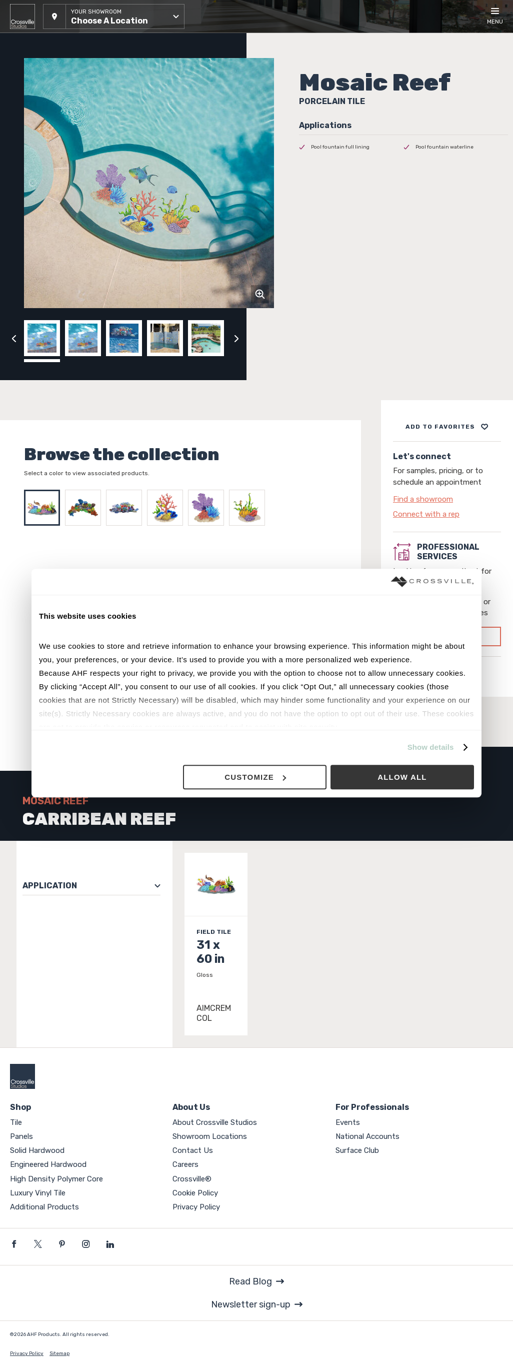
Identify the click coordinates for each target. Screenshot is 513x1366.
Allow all (402, 777)
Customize (255, 777)
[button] (113, 16)
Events (348, 1122)
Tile (16, 1122)
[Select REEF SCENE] (126, 508)
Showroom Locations (209, 1136)
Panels (21, 1136)
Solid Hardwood (37, 1150)
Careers (185, 1164)
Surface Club (357, 1150)
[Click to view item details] (216, 944)
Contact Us (192, 1150)
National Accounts (368, 1136)
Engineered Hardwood (48, 1164)
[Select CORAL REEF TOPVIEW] (85, 508)
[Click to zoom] (260, 294)
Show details (431, 747)
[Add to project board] (447, 426)
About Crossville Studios (214, 1122)
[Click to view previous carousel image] (14, 338)
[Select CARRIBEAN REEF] (44, 508)
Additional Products (44, 1206)
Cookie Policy (195, 1192)
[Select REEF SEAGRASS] (249, 508)
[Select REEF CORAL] (167, 508)
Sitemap (60, 1353)
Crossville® (192, 1178)
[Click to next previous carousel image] (236, 338)
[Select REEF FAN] (208, 508)
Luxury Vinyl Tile (38, 1192)
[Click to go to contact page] (447, 499)
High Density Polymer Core (56, 1178)
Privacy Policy (196, 1206)
